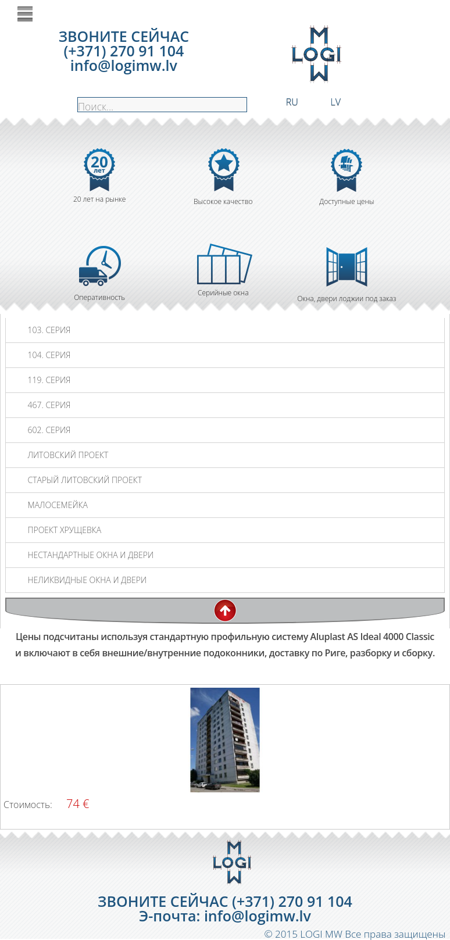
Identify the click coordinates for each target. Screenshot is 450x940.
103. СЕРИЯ (48, 329)
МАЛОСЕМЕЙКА (57, 504)
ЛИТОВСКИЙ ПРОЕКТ (67, 454)
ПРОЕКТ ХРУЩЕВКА (64, 529)
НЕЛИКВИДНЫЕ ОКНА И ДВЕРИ (87, 579)
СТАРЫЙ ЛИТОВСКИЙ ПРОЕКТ (84, 479)
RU (292, 100)
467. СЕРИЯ (48, 404)
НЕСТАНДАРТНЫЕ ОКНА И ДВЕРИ (90, 554)
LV (336, 100)
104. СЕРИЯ (48, 354)
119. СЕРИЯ (48, 379)
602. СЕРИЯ (48, 429)
